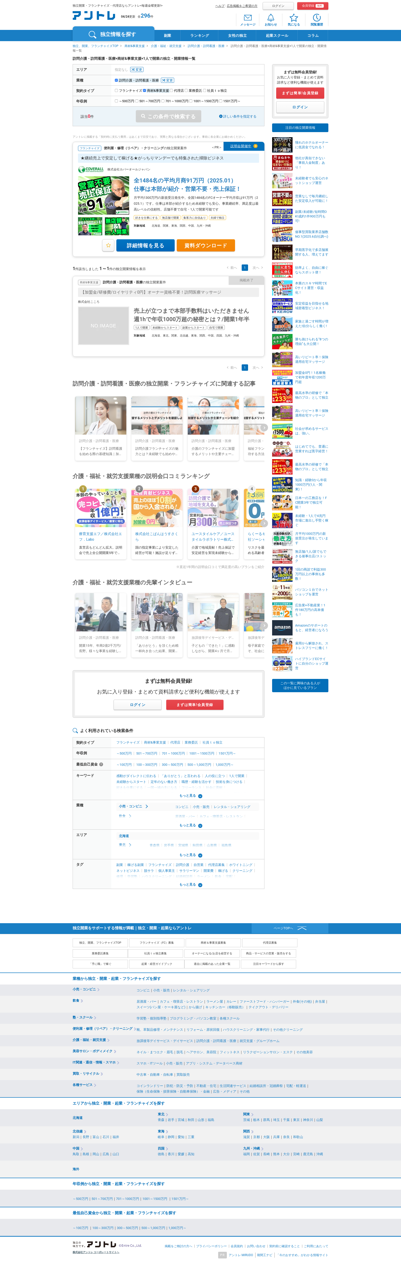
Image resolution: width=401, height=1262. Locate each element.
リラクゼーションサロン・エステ (268, 1052)
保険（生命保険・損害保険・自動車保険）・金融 (173, 1091)
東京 (296, 1120)
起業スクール (277, 35)
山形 (201, 1120)
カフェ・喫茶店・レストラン (221, 816)
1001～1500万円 (201, 753)
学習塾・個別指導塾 (151, 1018)
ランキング (199, 35)
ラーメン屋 (214, 1001)
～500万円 (124, 753)
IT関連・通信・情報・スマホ (94, 1062)
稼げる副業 (135, 865)
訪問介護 (182, 865)
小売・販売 (201, 807)
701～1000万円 (173, 753)
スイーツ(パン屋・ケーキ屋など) (161, 1007)
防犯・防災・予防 (179, 1086)
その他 (245, 1091)
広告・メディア (224, 1091)
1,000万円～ (225, 765)
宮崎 (296, 1154)
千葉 (286, 1120)
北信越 (78, 1131)
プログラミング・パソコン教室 (193, 1018)
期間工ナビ (264, 1255)
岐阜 (161, 1137)
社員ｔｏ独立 (212, 742)
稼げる (223, 871)
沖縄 (319, 1154)
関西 (246, 1131)
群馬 (266, 1120)
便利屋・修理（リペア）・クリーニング (102, 1029)
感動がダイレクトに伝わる (136, 776)
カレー (231, 1001)
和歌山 (298, 1137)
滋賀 (246, 1137)
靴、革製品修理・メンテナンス (160, 1030)
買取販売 (183, 1074)
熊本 (276, 1154)
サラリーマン (189, 871)
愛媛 (181, 1154)
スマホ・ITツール (150, 1063)
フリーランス (192, 788)
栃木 (256, 1120)
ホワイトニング (240, 865)
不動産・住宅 (206, 1086)
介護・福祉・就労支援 (166, 46)
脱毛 (179, 1052)
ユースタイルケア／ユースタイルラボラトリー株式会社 (213, 537)
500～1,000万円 (199, 765)
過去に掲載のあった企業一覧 (212, 964)
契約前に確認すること (284, 1246)
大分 (286, 1154)
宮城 (181, 1120)
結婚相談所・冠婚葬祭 (266, 1086)
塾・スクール (83, 1017)
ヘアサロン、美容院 (201, 1052)
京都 (256, 1137)
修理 (119, 876)
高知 (191, 1154)
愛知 (181, 1137)
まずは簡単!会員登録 (194, 705)
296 (145, 16)
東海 (161, 1131)
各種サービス (83, 1085)
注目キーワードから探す (268, 964)
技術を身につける (229, 782)
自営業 (199, 865)
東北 (122, 845)
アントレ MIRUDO (241, 1255)
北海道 (124, 836)
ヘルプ (220, 6)
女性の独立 (237, 35)
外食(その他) (302, 1001)
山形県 (212, 845)
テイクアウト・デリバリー (268, 1007)
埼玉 (276, 1120)
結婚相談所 (184, 876)
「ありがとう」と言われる (181, 776)
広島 (106, 1154)
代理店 (175, 742)
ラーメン (203, 876)
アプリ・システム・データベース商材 (214, 1063)
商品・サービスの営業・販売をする (268, 953)
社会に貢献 (214, 788)
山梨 (319, 1120)
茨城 (246, 1120)
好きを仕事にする (129, 788)
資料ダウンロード (205, 245)
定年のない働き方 (164, 782)
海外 (76, 1169)
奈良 (286, 1137)
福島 (211, 1120)
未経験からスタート (131, 782)
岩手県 (169, 845)
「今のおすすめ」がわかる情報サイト (302, 1255)
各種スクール (230, 1018)
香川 (171, 1154)
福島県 (226, 845)
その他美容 (304, 1052)
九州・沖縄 (251, 1148)
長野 (86, 1137)
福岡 (246, 1154)
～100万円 (124, 765)
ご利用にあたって (316, 1246)
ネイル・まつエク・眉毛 (155, 1052)
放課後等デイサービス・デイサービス (165, 1041)
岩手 (171, 1120)
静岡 (171, 1137)
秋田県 (198, 845)
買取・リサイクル (86, 1073)
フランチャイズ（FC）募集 (157, 942)
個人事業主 (166, 871)
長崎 (266, 1154)
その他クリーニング (288, 1030)
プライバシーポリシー (211, 1246)
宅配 (229, 876)
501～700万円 (147, 753)
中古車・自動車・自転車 (155, 1074)
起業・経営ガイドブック (156, 964)
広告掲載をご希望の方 (242, 6)
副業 (167, 35)
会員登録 (313, 6)
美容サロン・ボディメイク (93, 1051)
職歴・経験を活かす (196, 782)
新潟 (76, 1137)
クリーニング (242, 871)
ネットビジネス (128, 871)
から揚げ (195, 1007)
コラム (313, 35)
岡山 (96, 1154)
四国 (161, 1148)
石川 (106, 1137)
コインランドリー (150, 1086)
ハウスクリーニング (157, 876)
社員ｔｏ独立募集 (155, 953)
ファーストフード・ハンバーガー (264, 1001)
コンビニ (181, 807)
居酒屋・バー (185, 816)
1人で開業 (236, 776)
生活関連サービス (233, 1086)
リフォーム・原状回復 (203, 1030)
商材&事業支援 (135, 46)
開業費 (209, 871)
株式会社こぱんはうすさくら (156, 536)
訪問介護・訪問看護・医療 (206, 46)
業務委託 (191, 742)
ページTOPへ (283, 928)
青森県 (155, 845)
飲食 (122, 816)
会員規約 (237, 1246)
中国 (76, 1148)
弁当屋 (320, 1001)
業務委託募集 (100, 953)
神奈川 (308, 1120)
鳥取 (76, 1154)
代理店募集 (216, 865)
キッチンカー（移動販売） (225, 1007)
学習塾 (132, 876)
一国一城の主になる (162, 788)
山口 (116, 1154)
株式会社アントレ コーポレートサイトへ (96, 1252)
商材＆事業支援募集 (213, 942)
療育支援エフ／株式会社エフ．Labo (100, 536)
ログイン (278, 6)
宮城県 (183, 845)
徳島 (161, 1154)
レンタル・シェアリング (232, 807)
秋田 (191, 1120)
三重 (191, 1137)
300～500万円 (172, 765)
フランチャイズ (128, 742)
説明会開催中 (240, 146)
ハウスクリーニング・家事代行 (246, 1030)
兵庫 (276, 1137)
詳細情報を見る (145, 245)
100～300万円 (147, 765)
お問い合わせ (256, 1246)
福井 (116, 1137)
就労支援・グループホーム (260, 1041)
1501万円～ (227, 753)
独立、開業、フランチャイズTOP (95, 46)
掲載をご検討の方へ (178, 1246)
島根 (86, 1154)
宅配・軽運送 (296, 1086)
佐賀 (256, 1154)
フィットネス (230, 1052)
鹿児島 (308, 1154)
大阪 (266, 1137)
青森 (161, 1120)
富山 (96, 1137)
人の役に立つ (215, 776)
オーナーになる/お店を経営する (212, 953)
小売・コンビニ (130, 806)
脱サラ (149, 871)
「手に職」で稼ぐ (100, 964)
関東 (246, 1114)
